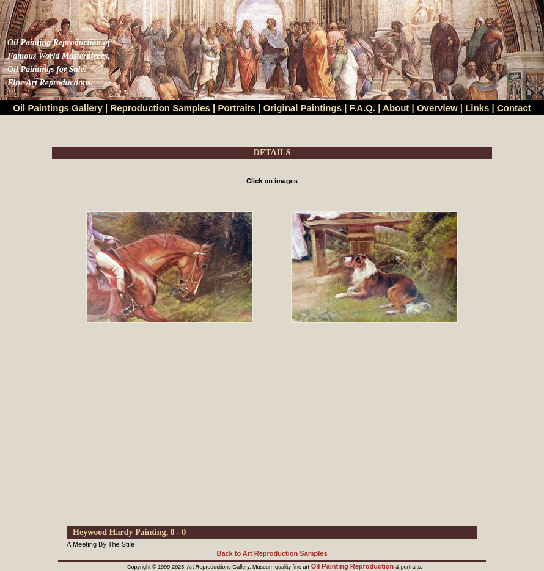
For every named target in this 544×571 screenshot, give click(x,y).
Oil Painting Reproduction (353, 566)
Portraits (236, 108)
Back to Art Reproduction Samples (271, 553)
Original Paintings (302, 108)
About (396, 108)
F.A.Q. (363, 108)
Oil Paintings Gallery (58, 108)
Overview (437, 108)
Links (478, 108)
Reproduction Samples (160, 108)
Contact (514, 108)
